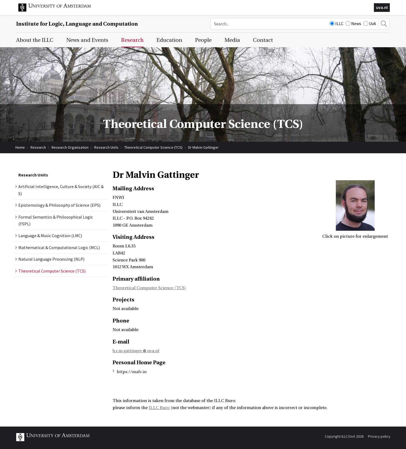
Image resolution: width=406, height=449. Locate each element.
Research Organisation (70, 147)
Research (38, 147)
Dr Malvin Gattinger (203, 147)
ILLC (336, 23)
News (353, 23)
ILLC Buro (159, 407)
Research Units (106, 147)
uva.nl (382, 7)
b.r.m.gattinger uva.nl (136, 350)
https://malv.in (132, 371)
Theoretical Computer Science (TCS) (153, 147)
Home (20, 147)
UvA (369, 23)
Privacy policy (379, 436)
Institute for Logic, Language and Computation (77, 24)
